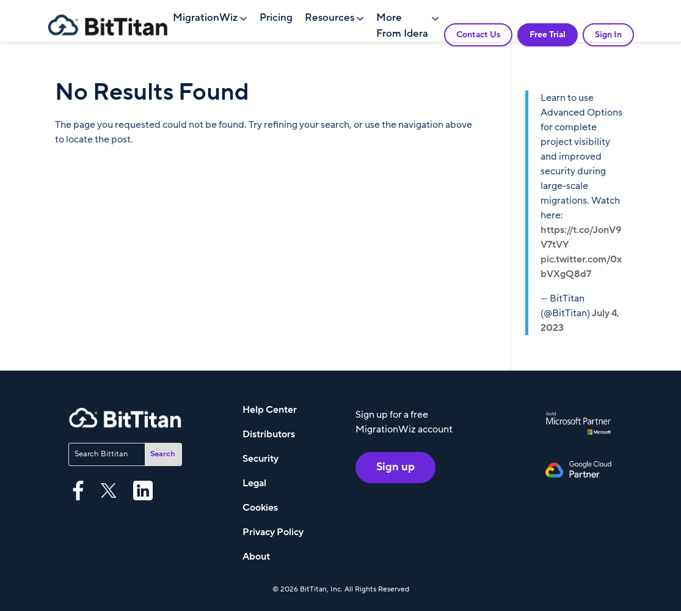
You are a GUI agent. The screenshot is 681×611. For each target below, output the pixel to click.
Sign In (608, 34)
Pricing (276, 17)
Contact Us (478, 34)
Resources (329, 17)
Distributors (268, 434)
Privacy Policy (273, 532)
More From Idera (402, 25)
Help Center (269, 409)
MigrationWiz (205, 17)
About (256, 556)
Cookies (260, 507)
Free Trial (548, 34)
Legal (254, 483)
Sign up (395, 467)
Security (260, 458)
